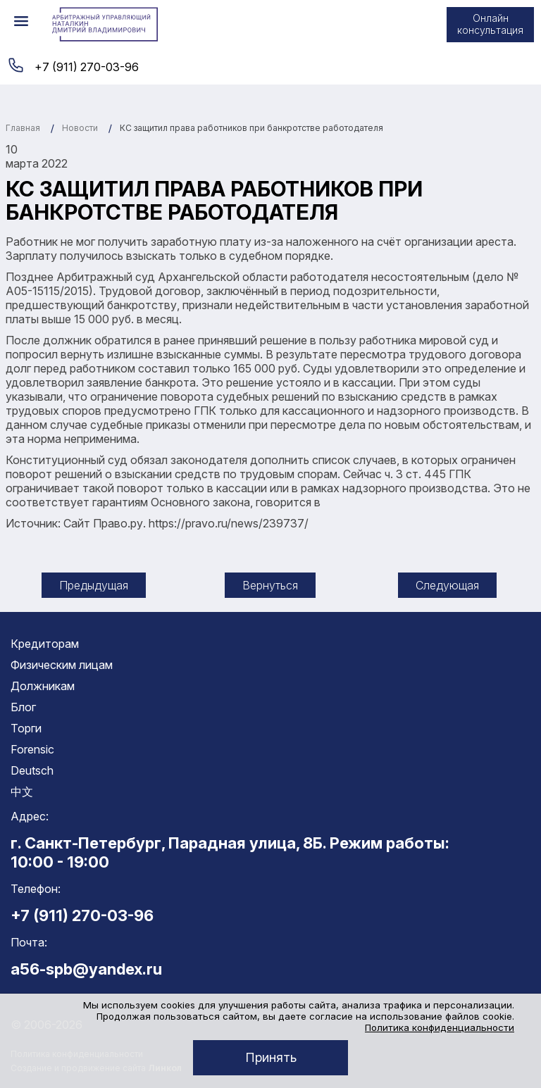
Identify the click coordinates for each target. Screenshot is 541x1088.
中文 (22, 791)
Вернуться (270, 585)
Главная (23, 128)
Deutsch (32, 770)
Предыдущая (93, 585)
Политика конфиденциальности (439, 1027)
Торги (26, 728)
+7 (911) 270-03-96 (87, 67)
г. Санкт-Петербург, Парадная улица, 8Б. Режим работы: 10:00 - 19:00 (230, 852)
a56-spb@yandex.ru (86, 969)
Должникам (43, 686)
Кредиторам (45, 644)
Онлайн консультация (490, 24)
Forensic (32, 749)
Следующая (447, 585)
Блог (23, 707)
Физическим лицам (62, 665)
